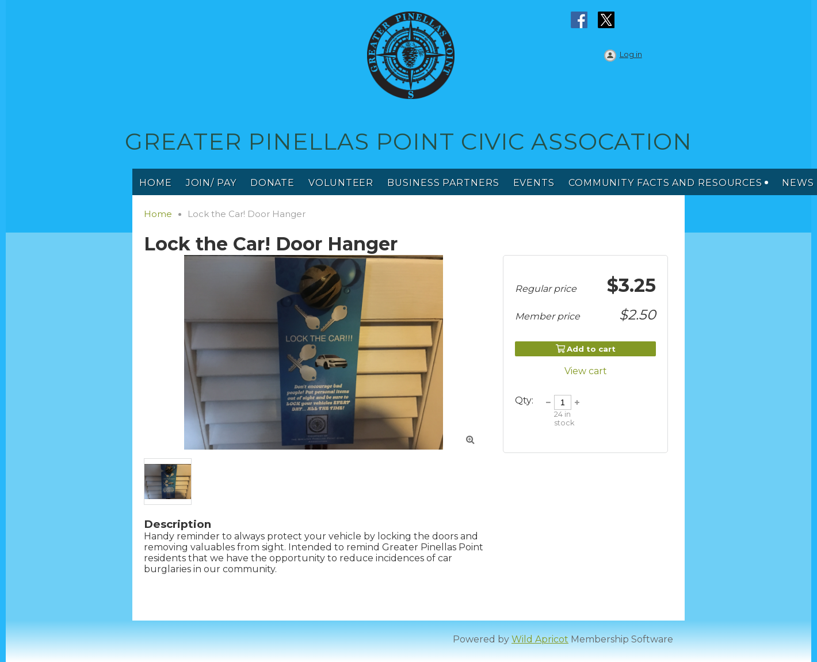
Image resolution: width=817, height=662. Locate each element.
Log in (631, 54)
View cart (585, 371)
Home (158, 213)
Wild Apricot (539, 639)
